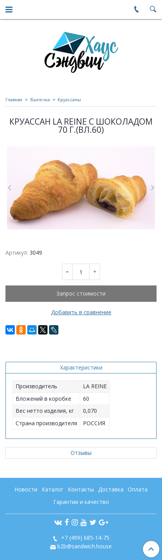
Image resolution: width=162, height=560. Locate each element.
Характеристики (81, 367)
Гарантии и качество (81, 501)
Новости (25, 489)
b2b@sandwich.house (84, 546)
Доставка (110, 489)
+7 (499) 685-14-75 (84, 537)
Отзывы (81, 452)
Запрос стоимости (81, 293)
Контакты (81, 489)
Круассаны (69, 99)
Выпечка (40, 99)
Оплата (138, 489)
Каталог (52, 489)
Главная (13, 99)
